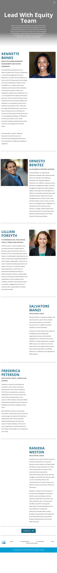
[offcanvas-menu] (54, 2)
